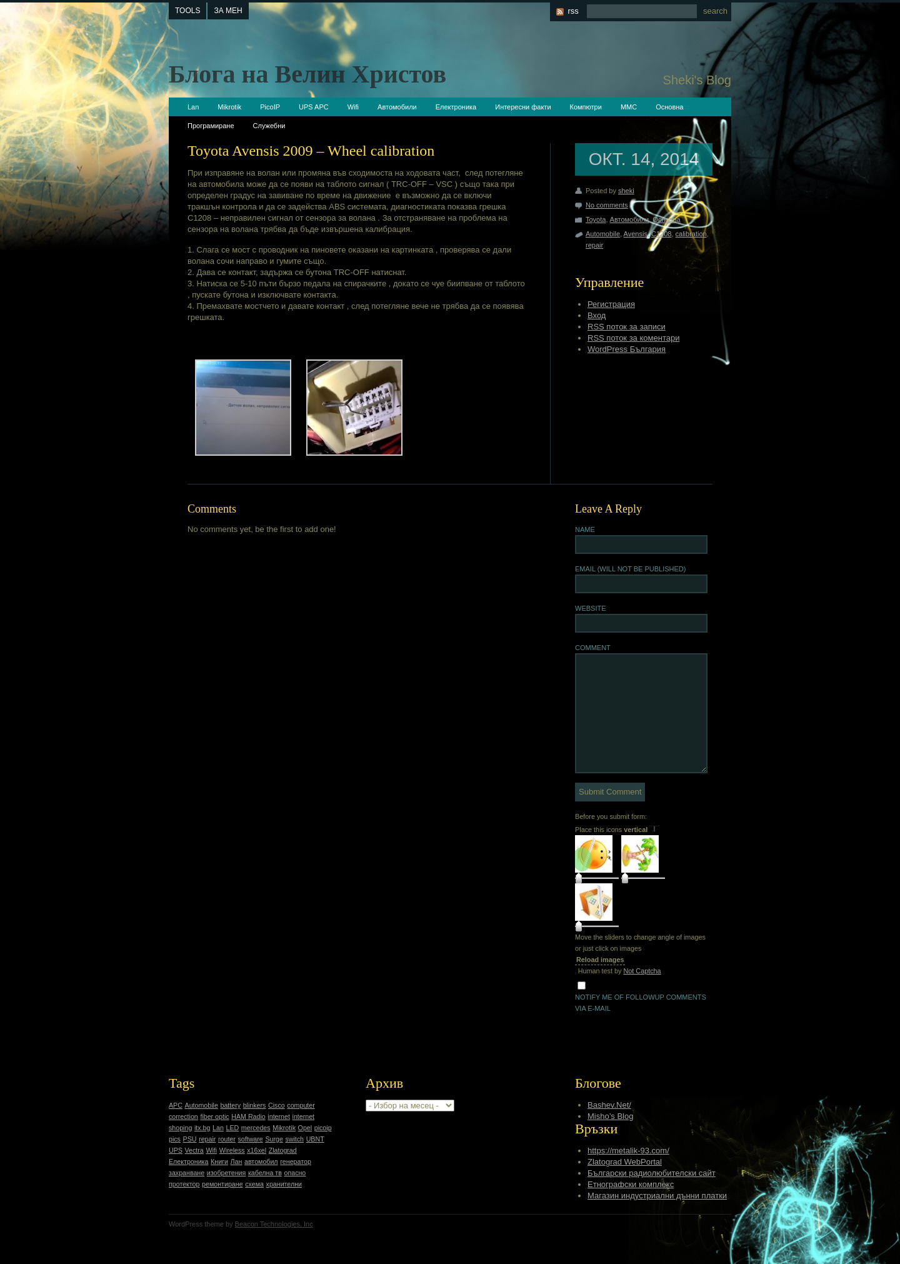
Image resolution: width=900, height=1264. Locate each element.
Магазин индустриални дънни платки (657, 1195)
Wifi (353, 107)
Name (585, 529)
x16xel (256, 1150)
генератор (295, 1161)
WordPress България (627, 349)
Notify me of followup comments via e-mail (640, 1002)
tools (187, 10)
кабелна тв (265, 1172)
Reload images (600, 959)
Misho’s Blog (610, 1116)
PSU (190, 1139)
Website (590, 608)
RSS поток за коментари (633, 338)
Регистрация (611, 304)
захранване (186, 1172)
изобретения (226, 1172)
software (250, 1139)
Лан (236, 1161)
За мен (228, 10)
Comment (593, 647)
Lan (193, 107)
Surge (273, 1139)
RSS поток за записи (627, 326)
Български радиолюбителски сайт (652, 1173)
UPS (175, 1150)
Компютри (586, 107)
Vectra (194, 1150)
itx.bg (202, 1127)
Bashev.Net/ (609, 1105)
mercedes (256, 1127)
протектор (184, 1184)
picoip (323, 1127)
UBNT (315, 1139)
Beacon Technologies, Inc (274, 1224)
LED (232, 1127)
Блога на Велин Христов (307, 74)
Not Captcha (642, 971)
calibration (691, 234)
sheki (626, 190)
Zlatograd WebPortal (625, 1161)
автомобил (261, 1161)
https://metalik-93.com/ (628, 1150)
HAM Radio (248, 1116)
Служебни (269, 125)
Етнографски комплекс (631, 1184)
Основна (669, 107)
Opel (305, 1127)
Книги (219, 1161)
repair (594, 245)
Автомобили (397, 107)
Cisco (276, 1105)
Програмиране (211, 125)
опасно (295, 1172)
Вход (597, 315)
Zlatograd (283, 1150)
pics (175, 1139)
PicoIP (270, 107)
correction (183, 1116)
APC (175, 1105)
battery (230, 1105)
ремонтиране (222, 1184)
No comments (607, 205)
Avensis (636, 234)
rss (573, 11)
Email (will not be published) (630, 569)
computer (300, 1105)
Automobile (603, 234)
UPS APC (314, 107)
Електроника (456, 107)
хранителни (284, 1184)
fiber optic (214, 1116)
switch (294, 1139)
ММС (629, 107)
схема (254, 1184)
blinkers (254, 1105)
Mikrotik (229, 107)
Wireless (232, 1150)
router (227, 1139)
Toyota (596, 219)
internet (279, 1116)
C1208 (661, 234)
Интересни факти (523, 107)
